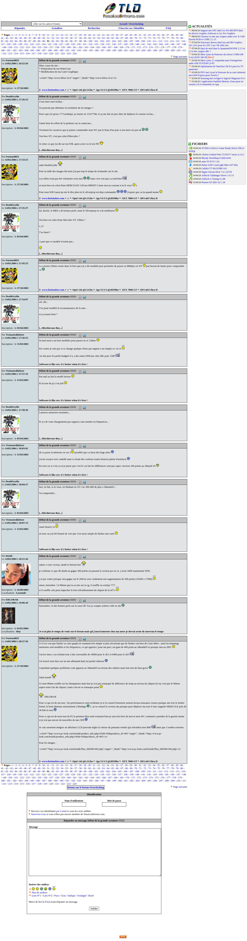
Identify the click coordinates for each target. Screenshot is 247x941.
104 (114, 41)
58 (80, 37)
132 (90, 44)
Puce (56, 895)
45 (20, 37)
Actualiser (56, 28)
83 (11, 41)
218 (39, 53)
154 (34, 47)
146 (172, 44)
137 (120, 44)
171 (133, 47)
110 (149, 41)
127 (61, 44)
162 (80, 47)
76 (163, 37)
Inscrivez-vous (38, 814)
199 (114, 50)
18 (80, 34)
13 (57, 34)
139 (131, 44)
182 (15, 50)
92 (53, 41)
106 (125, 41)
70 (135, 37)
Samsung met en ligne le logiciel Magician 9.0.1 (222, 78)
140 (137, 44)
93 (57, 41)
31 (140, 34)
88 (34, 41)
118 (8, 44)
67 (122, 37)
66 (117, 37)
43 (11, 37)
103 (108, 41)
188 (50, 50)
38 (172, 34)
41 (2, 37)
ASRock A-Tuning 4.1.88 (213, 179)
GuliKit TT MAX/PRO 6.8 (214, 168)
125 (49, 44)
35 (158, 34)
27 (121, 34)
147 (178, 44)
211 (184, 50)
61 (94, 37)
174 (151, 47)
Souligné (81, 895)
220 (51, 53)
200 (120, 50)
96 (71, 41)
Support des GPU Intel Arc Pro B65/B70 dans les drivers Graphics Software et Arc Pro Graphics (216, 32)
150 (10, 47)
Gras (63, 895)
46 (25, 37)
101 (96, 41)
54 (62, 37)
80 (181, 37)
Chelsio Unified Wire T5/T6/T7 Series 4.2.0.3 (223, 154)
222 (63, 53)
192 (73, 50)
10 (43, 34)
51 (48, 37)
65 (112, 37)
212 (4, 53)
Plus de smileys (39, 892)
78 (172, 37)
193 (79, 50)
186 (38, 50)
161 (75, 47)
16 (71, 34)
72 (145, 37)
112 (160, 41)
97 (76, 41)
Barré (91, 895)
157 (51, 47)
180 (3, 50)
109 (143, 41)
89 (39, 41)
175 (157, 47)
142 (149, 44)
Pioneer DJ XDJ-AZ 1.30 (213, 182)
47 (30, 37)
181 (9, 50)
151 (16, 47)
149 (4, 47)
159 (63, 47)
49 (39, 37)
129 (73, 44)
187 (44, 50)
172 (139, 47)
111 (154, 41)
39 (177, 34)
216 (28, 53)
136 (114, 44)
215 (22, 53)
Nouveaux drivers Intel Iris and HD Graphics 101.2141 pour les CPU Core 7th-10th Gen (215, 44)
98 (80, 41)
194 (85, 50)
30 (135, 34)
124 (44, 44)
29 (131, 34)
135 (108, 44)
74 (154, 37)
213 (10, 53)
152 (22, 47)
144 (161, 44)
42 (7, 37)
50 (43, 37)
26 (117, 34)
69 (131, 37)
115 (177, 41)
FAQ (168, 28)
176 (162, 47)
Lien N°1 (36, 895)
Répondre (19, 28)
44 (16, 37)
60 (89, 37)
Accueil (123, 23)
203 (138, 50)
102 (102, 41)
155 (39, 47)
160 (69, 47)
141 (143, 44)
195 (91, 50)
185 (32, 50)
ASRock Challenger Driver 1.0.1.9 (217, 175)
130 (79, 44)
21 (94, 34)
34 (154, 34)
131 (84, 44)
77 (168, 37)
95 (66, 41)
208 (167, 50)
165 (98, 47)
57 (76, 37)
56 (71, 37)
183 (20, 50)
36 (163, 34)
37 (167, 34)
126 (55, 44)
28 (126, 34)
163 (86, 47)
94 (62, 41)
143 (155, 44)
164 (92, 47)
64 (108, 37)
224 (75, 53)
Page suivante (180, 56)
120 (20, 44)
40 (181, 34)
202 (132, 50)
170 (127, 47)
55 (66, 37)
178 (174, 47)
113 (166, 41)
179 (180, 47)
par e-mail (61, 811)
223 (69, 53)
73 (149, 37)
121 (26, 44)
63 (103, 37)
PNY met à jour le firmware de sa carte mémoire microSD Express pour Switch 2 (217, 74)
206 (155, 50)
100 (90, 41)
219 (45, 53)
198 (108, 50)
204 (143, 50)
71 (140, 37)
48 (34, 37)
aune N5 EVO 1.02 (210, 161)
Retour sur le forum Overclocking (86, 787)
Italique (71, 895)
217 (34, 53)
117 (3, 44)
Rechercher (94, 28)
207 (161, 50)
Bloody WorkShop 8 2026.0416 (216, 158)
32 (144, 34)
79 (177, 37)
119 (14, 44)
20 (89, 34)
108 (137, 41)
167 (110, 47)
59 (85, 37)
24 (108, 34)
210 (178, 50)
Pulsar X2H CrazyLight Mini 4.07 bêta (220, 165)
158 (57, 47)
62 (99, 37)
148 (184, 44)
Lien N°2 (47, 895)
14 (62, 34)
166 (104, 47)
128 (67, 44)
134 (102, 44)
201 (126, 50)
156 (45, 47)
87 (30, 41)
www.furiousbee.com (53, 89)
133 (96, 44)
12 (52, 34)
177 (168, 47)
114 (171, 41)
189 (56, 50)
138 (126, 44)
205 (149, 50)
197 (102, 50)
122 (32, 44)
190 (61, 50)
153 (28, 47)
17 (75, 34)
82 (7, 41)
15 (66, 34)
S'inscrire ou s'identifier (131, 28)
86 (25, 41)
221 (57, 53)
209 (173, 50)
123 (38, 44)
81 (2, 41)
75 (158, 37)
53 (57, 37)
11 (48, 34)
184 (26, 50)
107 (131, 41)
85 (20, 41)
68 (126, 37)
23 (103, 34)
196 (97, 50)
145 (166, 44)
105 (120, 41)
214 (16, 53)
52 (53, 37)
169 (121, 47)
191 (67, 50)
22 (98, 34)
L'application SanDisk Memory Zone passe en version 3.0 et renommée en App (216, 83)
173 (145, 47)
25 (112, 34)
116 (183, 41)
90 (43, 41)
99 (85, 41)
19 (85, 34)
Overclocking (136, 23)
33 (149, 34)
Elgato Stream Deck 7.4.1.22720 (217, 172)
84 (16, 41)
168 (116, 47)
